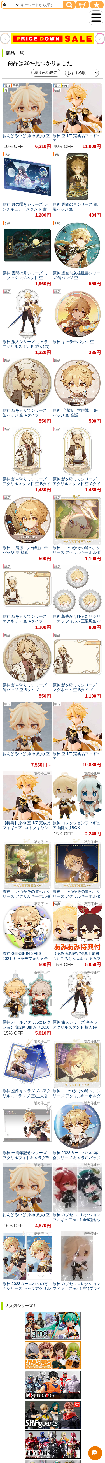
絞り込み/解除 (45, 72)
